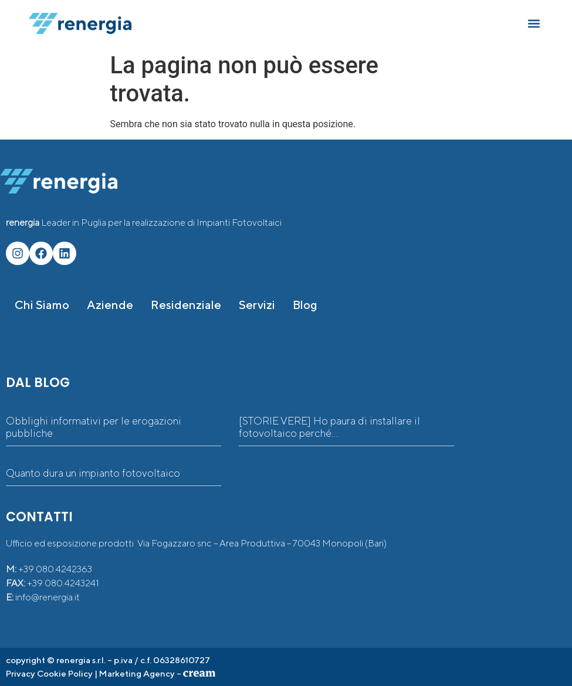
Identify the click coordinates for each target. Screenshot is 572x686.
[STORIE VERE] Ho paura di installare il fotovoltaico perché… (329, 427)
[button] (533, 23)
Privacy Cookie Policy (49, 673)
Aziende (110, 304)
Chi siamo (42, 304)
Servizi (257, 304)
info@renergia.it (47, 597)
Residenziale (186, 304)
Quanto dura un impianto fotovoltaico (93, 473)
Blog (305, 304)
